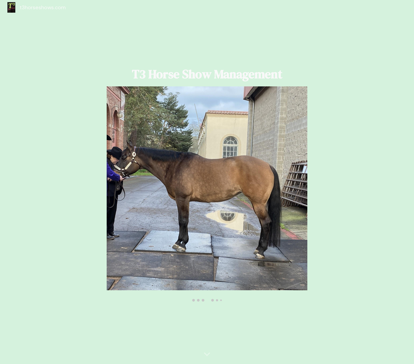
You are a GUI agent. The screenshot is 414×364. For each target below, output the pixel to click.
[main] (207, 74)
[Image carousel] (207, 194)
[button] (207, 354)
